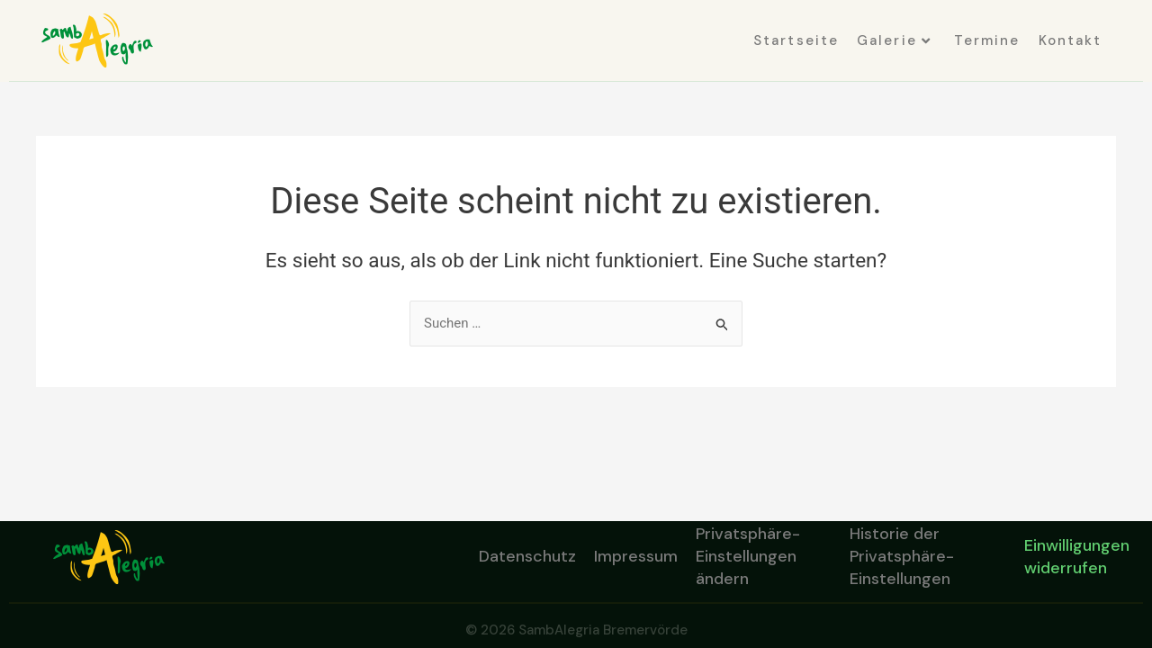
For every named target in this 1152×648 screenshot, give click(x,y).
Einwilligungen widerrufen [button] (1077, 557)
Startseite (796, 41)
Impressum (636, 556)
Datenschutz (527, 556)
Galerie (894, 41)
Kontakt (1070, 41)
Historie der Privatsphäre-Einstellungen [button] (902, 557)
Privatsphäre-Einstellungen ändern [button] (748, 557)
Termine (987, 41)
